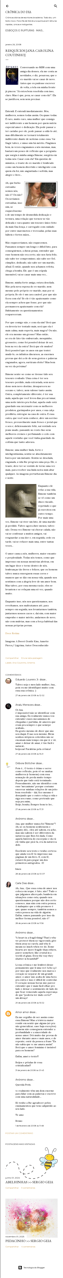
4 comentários (28, 1246)
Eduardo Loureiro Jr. (27, 679)
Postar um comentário (19, 1133)
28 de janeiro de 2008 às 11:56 (29, 923)
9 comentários (28, 1188)
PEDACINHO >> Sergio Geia (28, 1241)
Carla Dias (21, 883)
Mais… (40, 30)
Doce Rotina (12, 633)
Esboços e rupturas (19, 30)
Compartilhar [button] (12, 658)
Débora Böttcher (25, 763)
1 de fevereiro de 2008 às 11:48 (29, 1125)
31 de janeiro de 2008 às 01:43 (29, 1070)
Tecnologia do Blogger (31, 1268)
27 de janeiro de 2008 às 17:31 (29, 809)
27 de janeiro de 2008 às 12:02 (29, 695)
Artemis (31, 662)
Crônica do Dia (18, 12)
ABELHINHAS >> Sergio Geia (29, 1182)
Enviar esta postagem (32, 658)
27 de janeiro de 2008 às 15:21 (29, 754)
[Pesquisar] (56, 5)
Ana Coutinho (19, 662)
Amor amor (22, 1012)
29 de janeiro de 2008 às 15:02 (29, 1002)
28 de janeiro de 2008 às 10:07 (30, 873)
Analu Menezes (24, 704)
